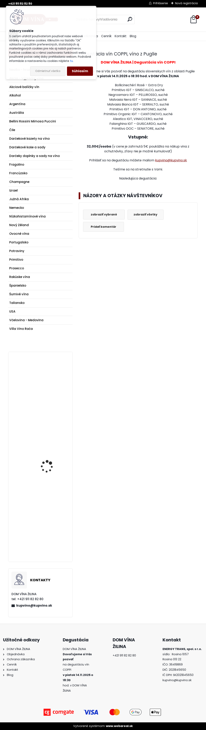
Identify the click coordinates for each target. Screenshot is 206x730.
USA (12, 311)
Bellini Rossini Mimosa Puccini (32, 121)
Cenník (106, 36)
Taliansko (17, 303)
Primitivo (16, 259)
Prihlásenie (160, 3)
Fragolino (16, 164)
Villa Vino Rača (21, 329)
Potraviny (16, 251)
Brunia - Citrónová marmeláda (47, 514)
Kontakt (121, 36)
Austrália (16, 113)
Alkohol (15, 95)
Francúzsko (18, 173)
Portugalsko (18, 242)
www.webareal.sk (119, 726)
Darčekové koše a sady (27, 147)
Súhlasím (80, 71)
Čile (12, 130)
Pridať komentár (104, 227)
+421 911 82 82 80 (20, 4)
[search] (130, 19)
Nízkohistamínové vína (27, 216)
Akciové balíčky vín (24, 87)
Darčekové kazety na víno (29, 138)
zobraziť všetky (147, 214)
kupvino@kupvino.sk (34, 605)
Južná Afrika (19, 199)
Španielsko (17, 285)
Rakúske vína (19, 277)
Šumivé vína (19, 294)
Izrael (13, 190)
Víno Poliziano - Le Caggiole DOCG (47, 380)
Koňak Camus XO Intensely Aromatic (47, 451)
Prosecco (16, 268)
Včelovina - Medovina (26, 320)
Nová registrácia (186, 3)
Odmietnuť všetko (47, 71)
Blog (133, 36)
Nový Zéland (19, 225)
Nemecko (16, 208)
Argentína (17, 104)
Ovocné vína (19, 234)
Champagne (19, 182)
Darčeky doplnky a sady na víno (34, 156)
